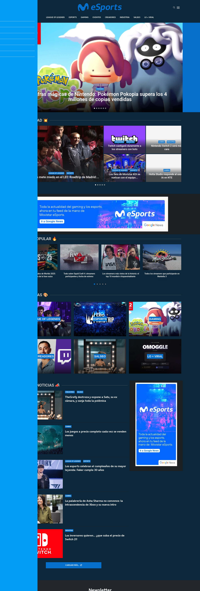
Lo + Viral (149, 17)
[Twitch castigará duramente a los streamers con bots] (124, 140)
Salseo (137, 17)
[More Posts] (73, 565)
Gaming (84, 17)
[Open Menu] (178, 7)
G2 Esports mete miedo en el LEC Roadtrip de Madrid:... (61, 177)
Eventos (97, 17)
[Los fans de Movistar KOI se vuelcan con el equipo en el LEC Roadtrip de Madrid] (124, 168)
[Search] (174, 7)
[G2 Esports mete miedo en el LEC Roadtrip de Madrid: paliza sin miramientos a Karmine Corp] (61, 154)
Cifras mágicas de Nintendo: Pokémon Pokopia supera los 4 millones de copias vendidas (100, 96)
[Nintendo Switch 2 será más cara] (167, 140)
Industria (124, 17)
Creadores (110, 17)
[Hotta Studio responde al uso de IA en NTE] (167, 168)
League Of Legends (55, 17)
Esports (73, 17)
